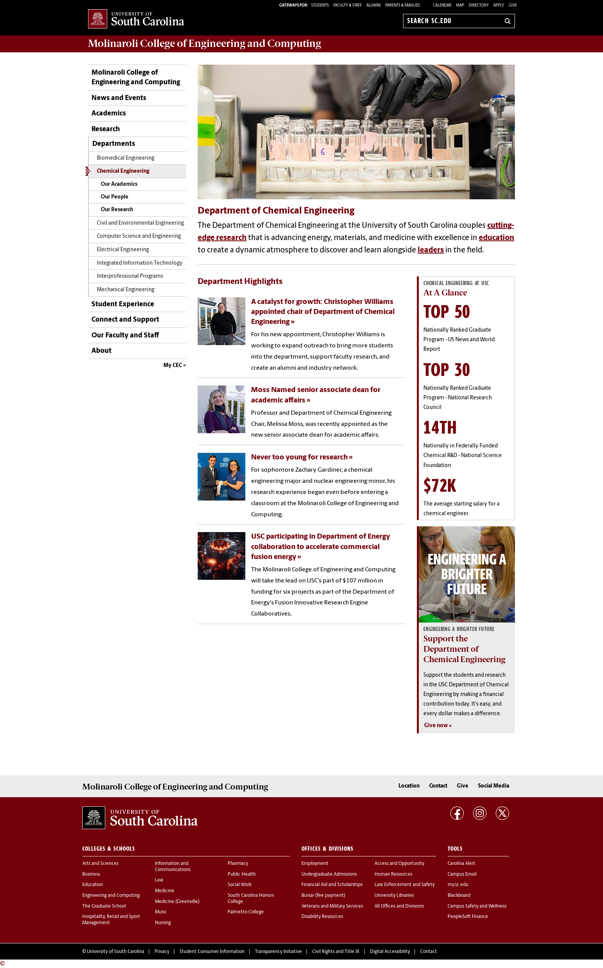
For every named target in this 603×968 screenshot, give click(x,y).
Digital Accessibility (390, 952)
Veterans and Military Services (332, 906)
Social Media (493, 786)
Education (92, 885)
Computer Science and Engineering (139, 236)
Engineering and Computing (111, 895)
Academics (109, 113)
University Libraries (394, 895)
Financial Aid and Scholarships (332, 885)
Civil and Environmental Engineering (140, 223)
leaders (431, 250)
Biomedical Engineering (125, 158)
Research (106, 129)
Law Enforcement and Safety (405, 885)
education (496, 238)
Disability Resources (322, 917)
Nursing (163, 923)
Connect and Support (125, 320)
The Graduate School (104, 906)
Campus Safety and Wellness (477, 906)
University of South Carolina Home (136, 19)
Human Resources (393, 874)
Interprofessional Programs (130, 276)
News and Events (119, 98)
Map (460, 5)
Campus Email (462, 874)
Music (161, 912)
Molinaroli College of (204, 43)
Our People (114, 197)
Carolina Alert (461, 863)
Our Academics (119, 184)
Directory (479, 5)
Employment (315, 863)
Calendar (442, 5)
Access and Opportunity (399, 863)
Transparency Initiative (278, 952)
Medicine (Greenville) (177, 902)
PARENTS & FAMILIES (402, 5)
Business (91, 874)
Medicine (164, 891)
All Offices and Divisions (399, 906)
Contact (438, 786)
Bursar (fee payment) (323, 895)
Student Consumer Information (212, 952)
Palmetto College (246, 912)
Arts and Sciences (100, 863)
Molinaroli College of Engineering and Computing (136, 77)
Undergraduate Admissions (329, 874)
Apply (498, 5)
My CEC (172, 366)
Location (409, 786)
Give (513, 5)
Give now (436, 726)
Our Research (117, 209)
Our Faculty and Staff (125, 335)
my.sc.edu (458, 885)
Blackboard (459, 895)
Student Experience (123, 304)
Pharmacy (238, 863)
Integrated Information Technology (140, 263)
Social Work (240, 885)
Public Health (242, 874)
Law (159, 880)
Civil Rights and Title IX (336, 952)
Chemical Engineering (123, 171)
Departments (113, 144)
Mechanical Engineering (125, 289)
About (102, 351)
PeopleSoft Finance (468, 917)
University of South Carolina (115, 952)
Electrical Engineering (123, 249)
